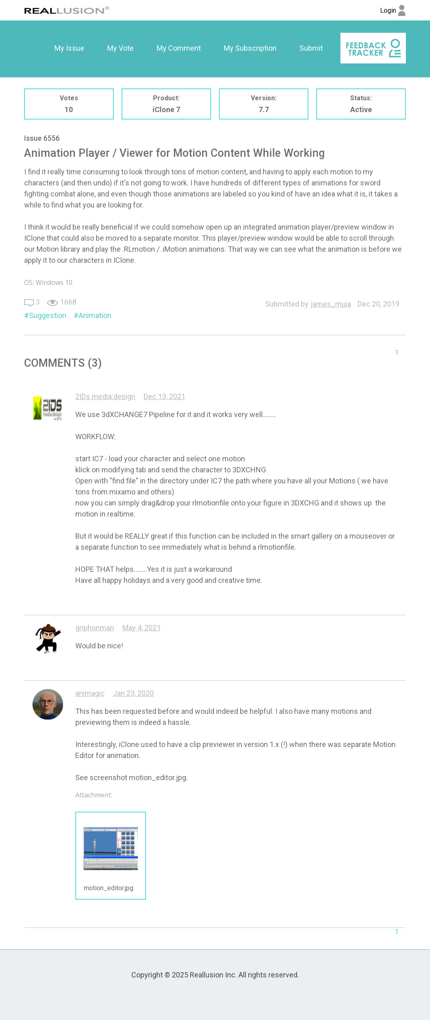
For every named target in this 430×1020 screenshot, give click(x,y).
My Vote (120, 48)
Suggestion (47, 315)
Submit (311, 48)
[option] (69, 48)
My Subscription (250, 48)
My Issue (69, 48)
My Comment (179, 48)
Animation (95, 315)
